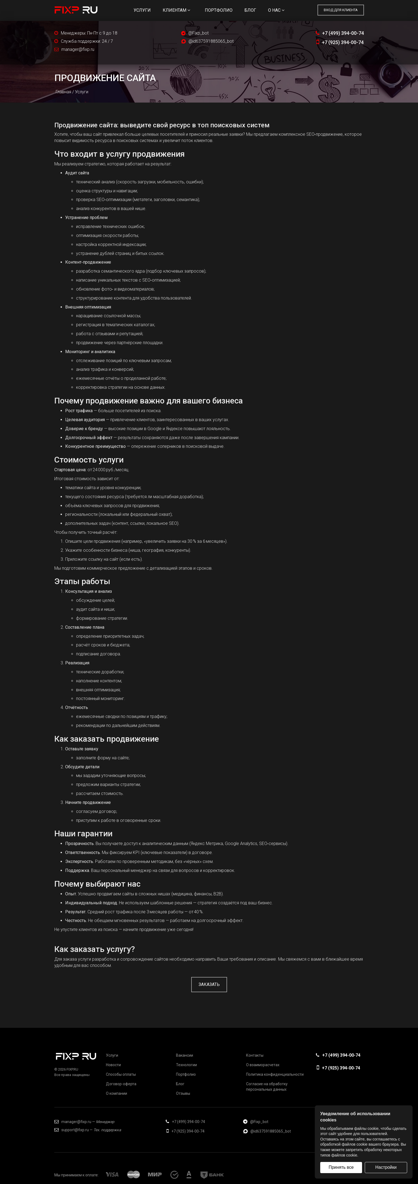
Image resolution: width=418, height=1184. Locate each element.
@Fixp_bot (198, 33)
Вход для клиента (341, 10)
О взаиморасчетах (262, 1065)
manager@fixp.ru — (84, 1122)
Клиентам (176, 10)
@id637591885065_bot (211, 41)
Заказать (209, 984)
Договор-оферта (121, 1084)
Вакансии (184, 1055)
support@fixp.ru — (87, 1130)
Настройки (386, 1167)
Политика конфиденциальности (275, 1074)
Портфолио (218, 10)
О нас (276, 10)
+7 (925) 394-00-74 (340, 42)
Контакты (254, 1055)
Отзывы (183, 1093)
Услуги (142, 10)
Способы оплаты (121, 1074)
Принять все (341, 1167)
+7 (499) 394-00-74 (340, 33)
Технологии (186, 1065)
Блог (250, 10)
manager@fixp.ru (77, 49)
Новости (113, 1065)
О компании (116, 1093)
